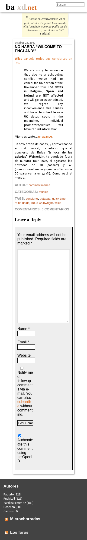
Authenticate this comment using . (25, 448)
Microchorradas (25, 518)
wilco (58, 203)
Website (24, 355)
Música (43, 192)
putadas (45, 198)
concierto (32, 198)
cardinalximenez (39, 185)
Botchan (9, 507)
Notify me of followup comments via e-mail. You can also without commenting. (25, 391)
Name (23, 329)
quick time (59, 198)
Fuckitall (9, 498)
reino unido (22, 203)
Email (23, 342)
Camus (8, 511)
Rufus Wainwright (42, 203)
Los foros (19, 532)
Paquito (8, 494)
